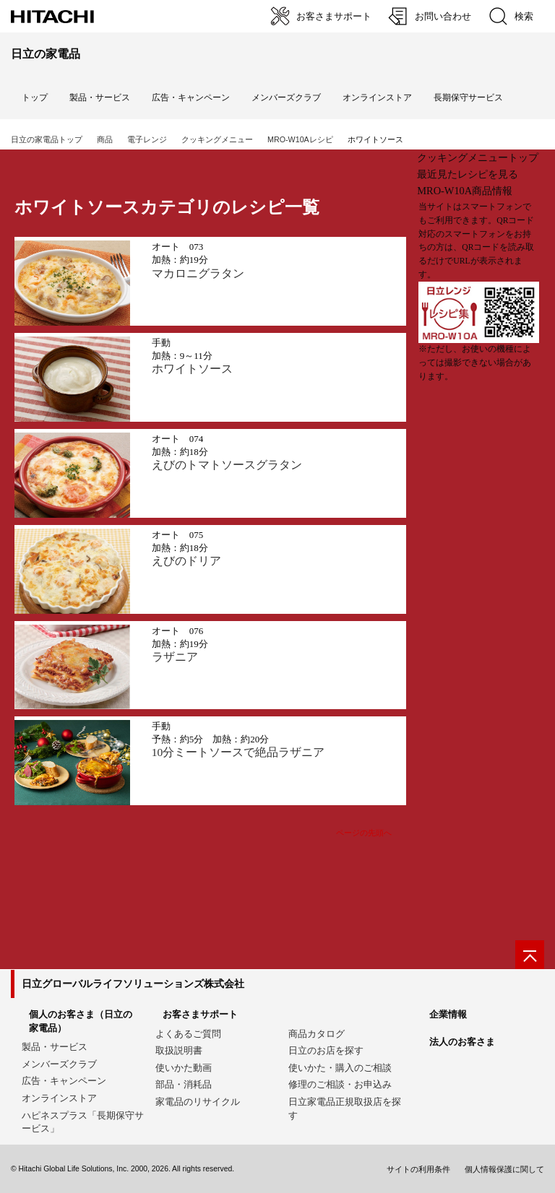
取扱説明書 (178, 1050)
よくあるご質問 (188, 1033)
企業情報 (448, 1014)
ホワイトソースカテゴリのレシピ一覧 (166, 207)
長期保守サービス (468, 97)
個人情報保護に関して (504, 1169)
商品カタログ (316, 1033)
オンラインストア (377, 97)
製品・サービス (54, 1046)
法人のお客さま (462, 1041)
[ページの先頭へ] (529, 954)
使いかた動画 (183, 1067)
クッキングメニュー (217, 139)
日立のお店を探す (325, 1050)
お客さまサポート (200, 1014)
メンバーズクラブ (286, 97)
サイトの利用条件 (418, 1169)
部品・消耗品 (183, 1084)
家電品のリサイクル (197, 1101)
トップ (35, 97)
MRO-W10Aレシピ (300, 139)
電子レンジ (147, 139)
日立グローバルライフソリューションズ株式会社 (133, 983)
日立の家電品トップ (46, 139)
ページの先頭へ (364, 832)
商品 (105, 139)
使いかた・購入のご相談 (340, 1067)
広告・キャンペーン (64, 1080)
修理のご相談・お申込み (340, 1084)
